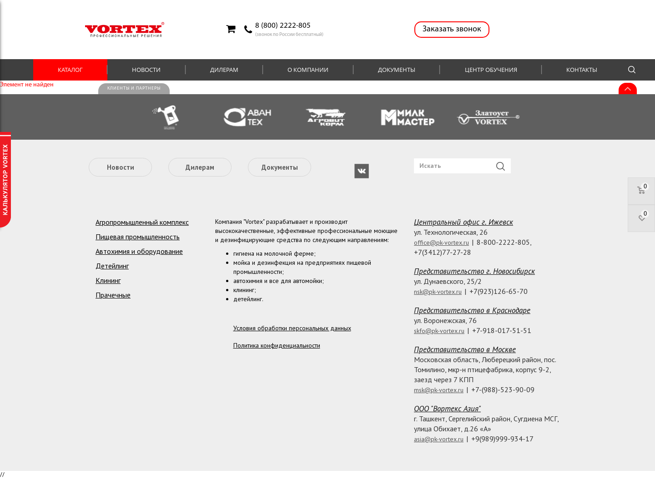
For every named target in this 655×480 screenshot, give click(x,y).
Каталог (70, 70)
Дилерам (224, 70)
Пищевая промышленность (138, 236)
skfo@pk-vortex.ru (439, 331)
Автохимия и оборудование (139, 251)
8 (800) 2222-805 (283, 26)
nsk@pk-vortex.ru (438, 292)
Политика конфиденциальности (276, 345)
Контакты (581, 70)
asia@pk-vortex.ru (439, 439)
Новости (146, 70)
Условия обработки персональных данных (292, 328)
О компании (307, 70)
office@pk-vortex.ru (441, 242)
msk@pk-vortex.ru (439, 390)
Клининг (108, 280)
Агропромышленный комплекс (142, 222)
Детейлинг (112, 265)
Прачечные (113, 294)
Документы (396, 70)
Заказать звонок (452, 29)
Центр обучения (491, 70)
